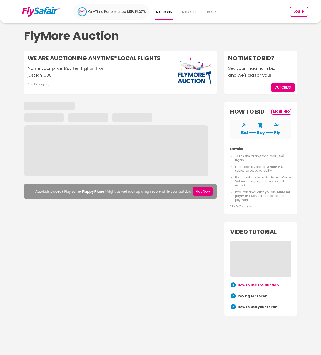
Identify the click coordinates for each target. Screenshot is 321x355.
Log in (299, 11)
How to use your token (258, 306)
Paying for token (252, 296)
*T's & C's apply (38, 84)
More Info (281, 112)
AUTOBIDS (189, 11)
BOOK (212, 11)
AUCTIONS (164, 11)
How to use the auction (258, 285)
